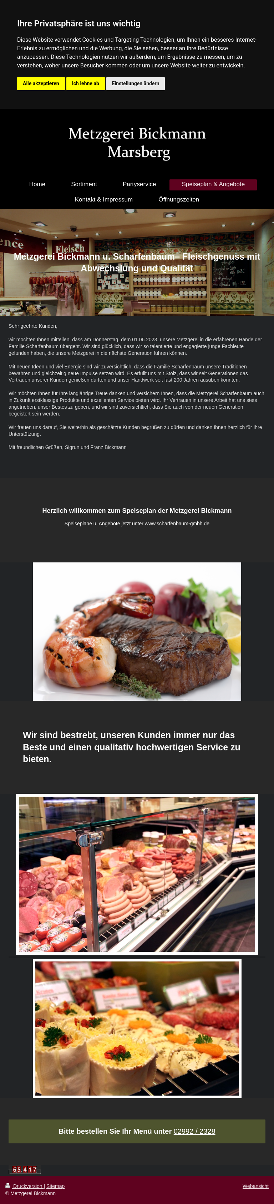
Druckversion (24, 1186)
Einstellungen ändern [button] (135, 83)
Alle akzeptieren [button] (41, 83)
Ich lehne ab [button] (85, 83)
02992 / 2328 (194, 1131)
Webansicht (256, 1186)
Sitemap (55, 1186)
